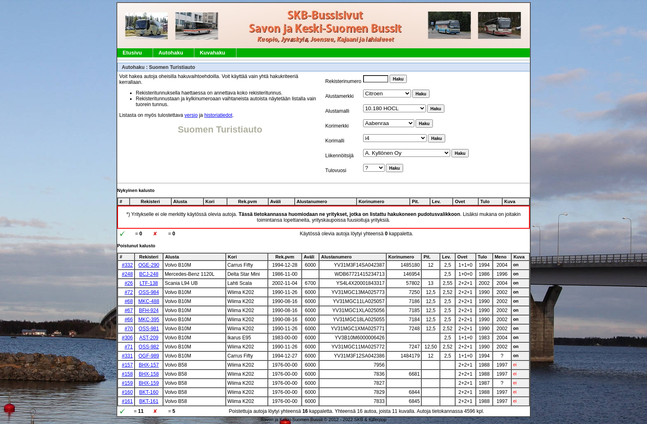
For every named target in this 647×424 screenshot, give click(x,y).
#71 (129, 347)
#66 (129, 319)
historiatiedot (218, 115)
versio (191, 115)
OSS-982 (149, 347)
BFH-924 (149, 310)
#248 (127, 274)
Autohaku (170, 53)
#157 (127, 365)
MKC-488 (148, 301)
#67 (129, 310)
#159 (127, 383)
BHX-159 (149, 383)
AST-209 (148, 338)
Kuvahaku (212, 53)
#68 (129, 301)
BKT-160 (148, 392)
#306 (127, 338)
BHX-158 (149, 374)
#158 (127, 374)
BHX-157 (149, 365)
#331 (127, 356)
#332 (127, 265)
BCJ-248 (148, 274)
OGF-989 (149, 356)
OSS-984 (149, 292)
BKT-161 (148, 401)
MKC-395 (148, 319)
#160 (127, 392)
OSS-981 (149, 329)
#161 (127, 401)
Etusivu (132, 53)
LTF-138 (148, 283)
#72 (129, 292)
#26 (129, 283)
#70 (129, 329)
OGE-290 (148, 265)
